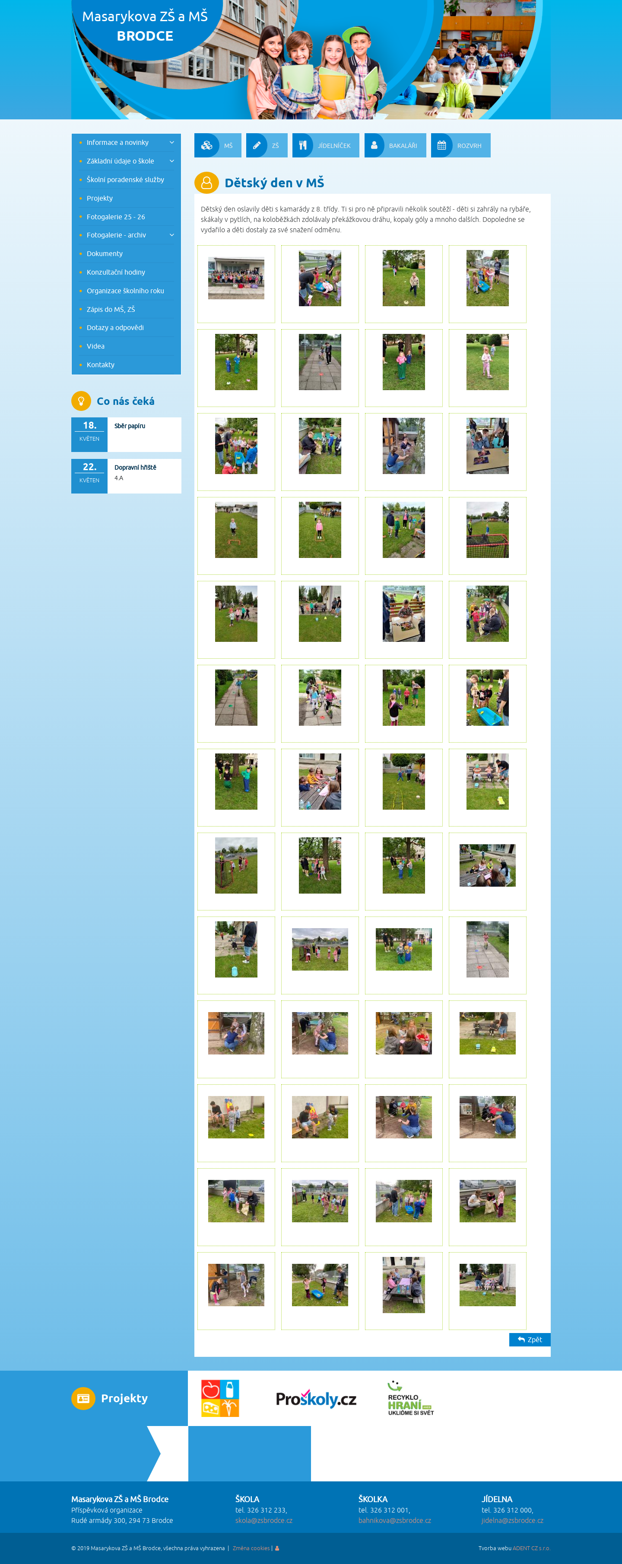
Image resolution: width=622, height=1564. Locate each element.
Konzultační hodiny (116, 272)
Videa (96, 346)
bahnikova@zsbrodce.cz (395, 1520)
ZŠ (262, 145)
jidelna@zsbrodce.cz (512, 1520)
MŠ (213, 145)
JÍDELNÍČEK (321, 145)
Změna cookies (251, 1548)
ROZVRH (456, 145)
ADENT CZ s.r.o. (532, 1548)
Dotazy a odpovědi (115, 327)
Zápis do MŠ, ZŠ (111, 309)
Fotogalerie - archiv (116, 235)
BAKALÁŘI (391, 145)
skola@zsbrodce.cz (263, 1520)
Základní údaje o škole (120, 161)
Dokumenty (105, 253)
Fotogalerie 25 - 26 (116, 217)
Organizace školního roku (125, 291)
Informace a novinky (118, 142)
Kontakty (100, 365)
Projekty (100, 198)
